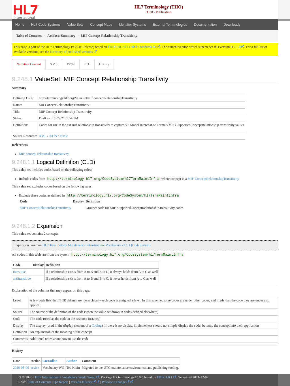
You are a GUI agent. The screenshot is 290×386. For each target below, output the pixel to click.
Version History (83, 382)
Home (19, 25)
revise (35, 368)
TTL (89, 64)
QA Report (61, 382)
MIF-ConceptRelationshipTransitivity (213, 179)
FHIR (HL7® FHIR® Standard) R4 (132, 47)
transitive (19, 272)
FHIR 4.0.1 (164, 377)
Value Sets (75, 25)
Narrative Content (28, 64)
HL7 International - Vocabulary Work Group (65, 377)
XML (54, 64)
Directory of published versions (71, 52)
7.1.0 (237, 47)
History (106, 64)
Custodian (49, 361)
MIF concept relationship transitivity (44, 154)
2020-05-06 (21, 368)
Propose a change (115, 382)
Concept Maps (101, 25)
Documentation (205, 25)
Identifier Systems (132, 25)
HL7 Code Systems (45, 25)
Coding (96, 326)
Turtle (64, 136)
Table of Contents (39, 382)
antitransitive (22, 279)
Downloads (231, 25)
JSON (72, 64)
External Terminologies (170, 25)
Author (71, 361)
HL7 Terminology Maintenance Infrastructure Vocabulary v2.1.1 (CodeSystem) (96, 245)
